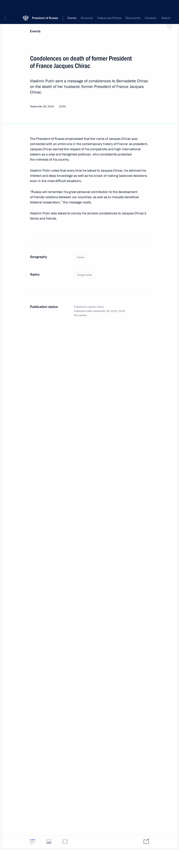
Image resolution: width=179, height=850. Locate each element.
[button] (6, 6)
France (80, 257)
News (100, 307)
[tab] (33, 841)
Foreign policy (84, 275)
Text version (80, 315)
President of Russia (45, 6)
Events (35, 31)
